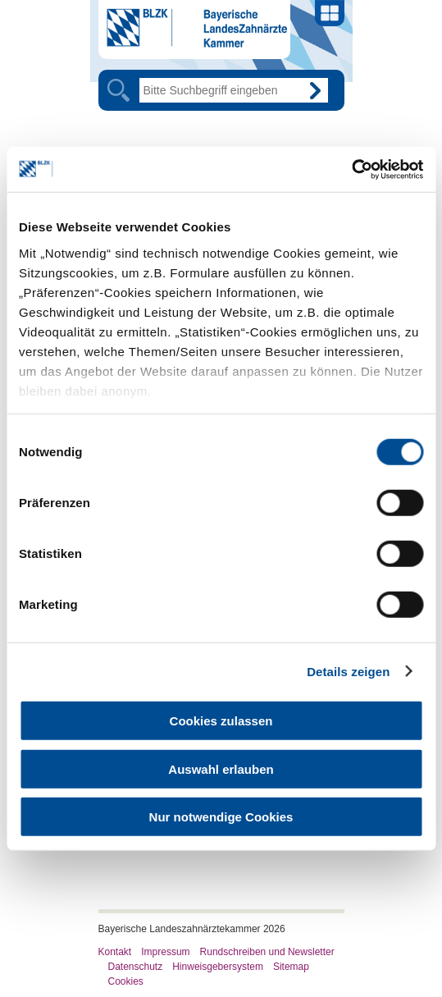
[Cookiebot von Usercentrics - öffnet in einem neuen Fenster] (351, 169)
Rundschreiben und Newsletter (267, 952)
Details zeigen (348, 671)
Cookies (126, 981)
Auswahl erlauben (220, 768)
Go (315, 90)
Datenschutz (135, 966)
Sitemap (291, 966)
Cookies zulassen (221, 721)
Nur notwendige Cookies (221, 817)
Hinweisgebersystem (217, 966)
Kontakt (115, 952)
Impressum (165, 952)
